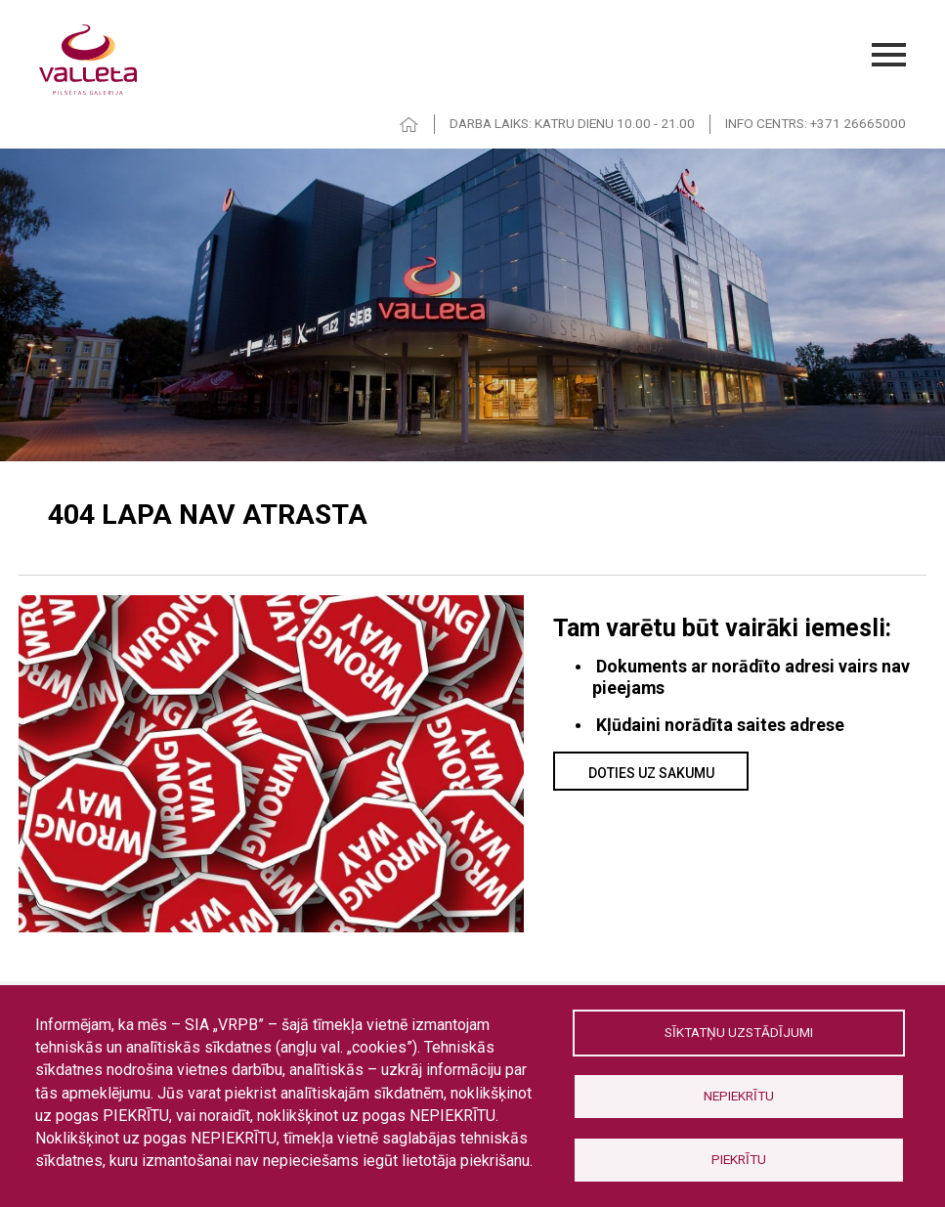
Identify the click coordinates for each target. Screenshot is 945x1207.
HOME (409, 124)
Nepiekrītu (739, 1095)
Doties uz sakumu (651, 773)
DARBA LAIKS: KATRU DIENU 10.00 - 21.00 (572, 123)
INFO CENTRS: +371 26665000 (815, 123)
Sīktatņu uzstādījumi (739, 1032)
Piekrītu (738, 1159)
